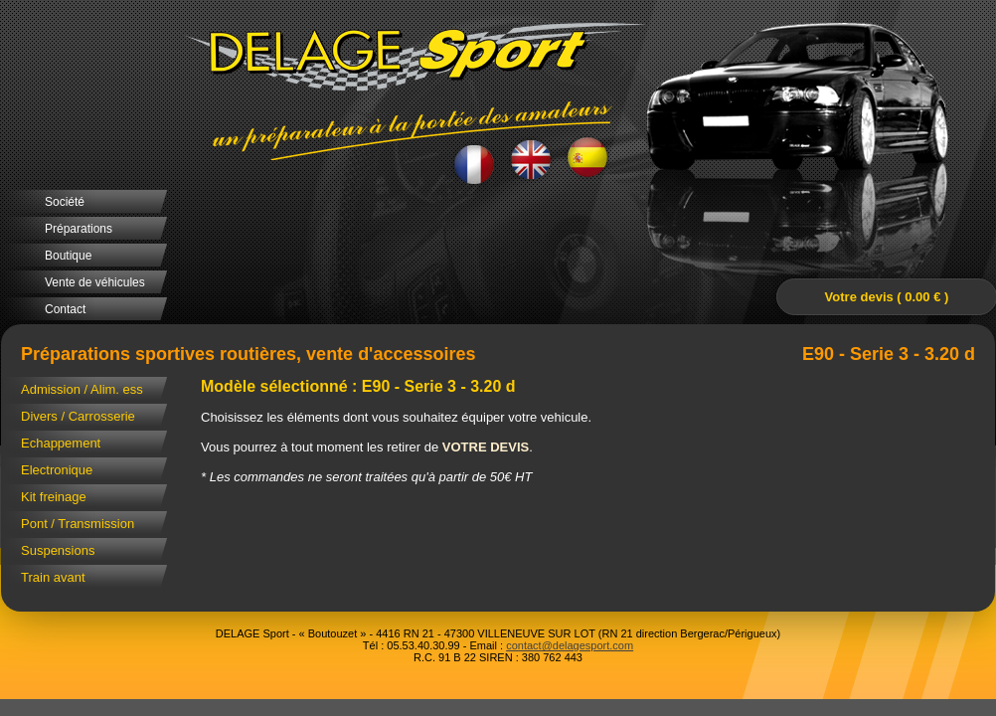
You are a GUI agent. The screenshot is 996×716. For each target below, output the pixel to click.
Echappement (60, 443)
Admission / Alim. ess (82, 389)
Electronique (56, 469)
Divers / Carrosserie (78, 416)
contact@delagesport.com (569, 645)
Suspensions (57, 550)
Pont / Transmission (77, 523)
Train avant (53, 577)
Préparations (78, 229)
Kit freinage (53, 496)
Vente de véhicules (95, 282)
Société (64, 202)
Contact (65, 309)
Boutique (68, 256)
